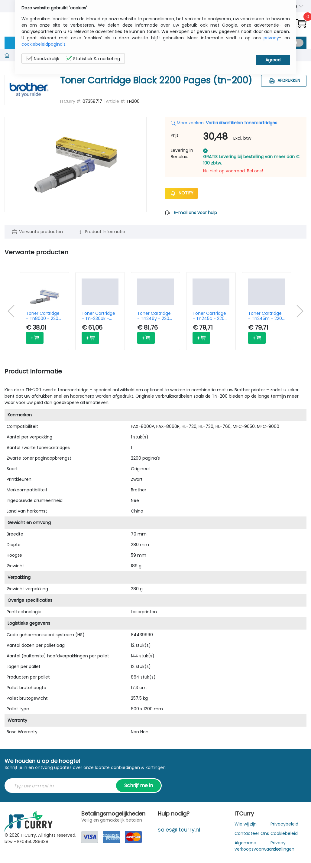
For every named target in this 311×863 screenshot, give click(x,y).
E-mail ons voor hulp (195, 213)
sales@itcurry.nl (179, 829)
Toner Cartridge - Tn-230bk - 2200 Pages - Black (98, 316)
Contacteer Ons (252, 833)
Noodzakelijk (43, 58)
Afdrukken (284, 80)
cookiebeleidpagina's (43, 44)
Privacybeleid (284, 824)
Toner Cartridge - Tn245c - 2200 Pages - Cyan (210, 316)
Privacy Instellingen (282, 846)
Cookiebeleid (284, 833)
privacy (271, 38)
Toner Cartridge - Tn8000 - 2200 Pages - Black (43, 316)
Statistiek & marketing (93, 58)
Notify (181, 193)
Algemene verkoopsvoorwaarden (258, 846)
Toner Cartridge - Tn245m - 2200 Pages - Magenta (266, 316)
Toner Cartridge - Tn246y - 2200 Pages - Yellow (154, 316)
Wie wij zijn (246, 824)
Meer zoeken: (224, 123)
